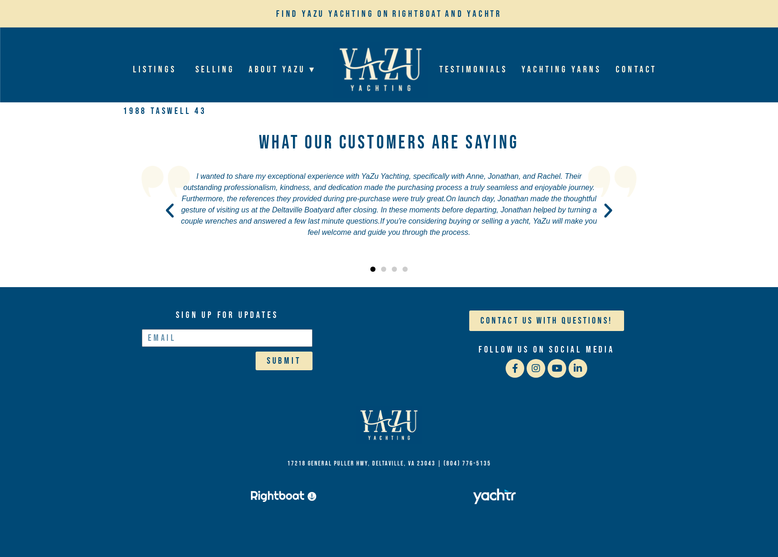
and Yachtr (473, 14)
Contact (636, 69)
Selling (215, 69)
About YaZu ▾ (285, 69)
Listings (157, 69)
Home (380, 70)
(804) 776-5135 (467, 463)
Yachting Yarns (561, 69)
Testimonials (473, 69)
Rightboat (417, 14)
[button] (169, 210)
